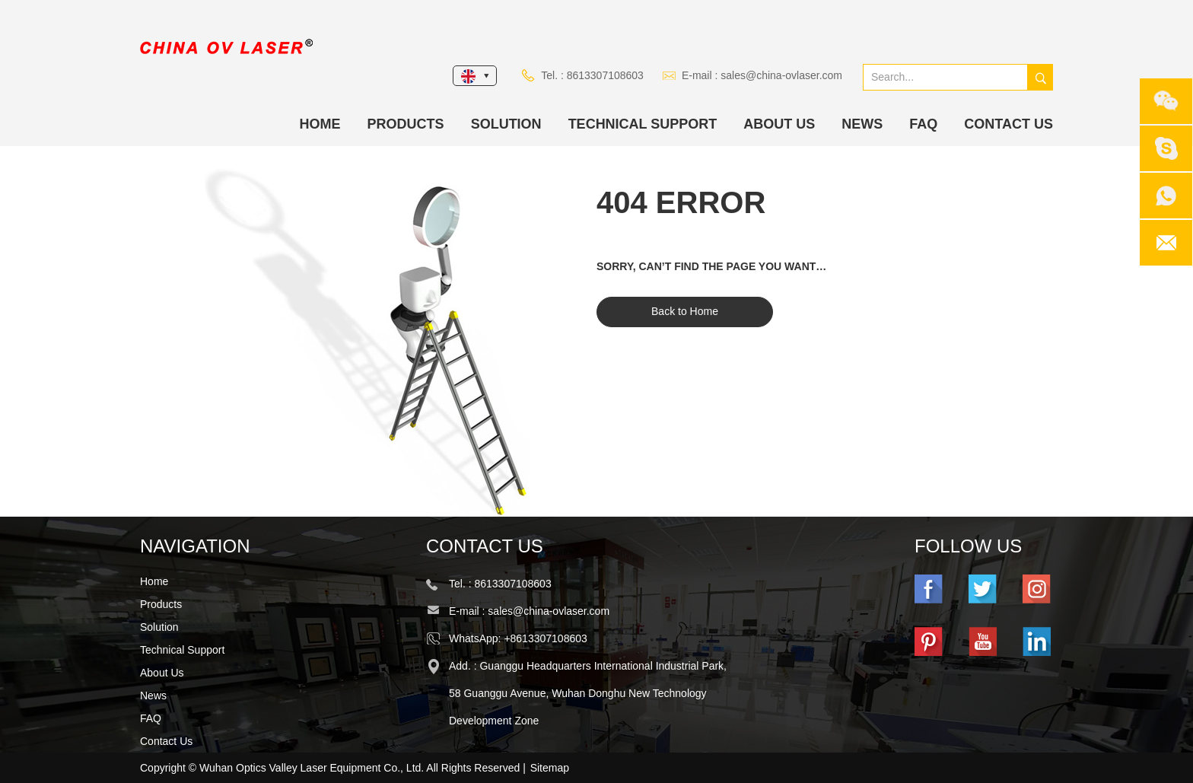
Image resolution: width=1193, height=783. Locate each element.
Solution (506, 124)
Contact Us (1008, 124)
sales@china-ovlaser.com (781, 75)
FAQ (923, 124)
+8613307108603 (545, 638)
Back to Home (684, 311)
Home (320, 124)
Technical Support (642, 124)
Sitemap (549, 768)
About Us (779, 124)
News (862, 124)
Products (405, 124)
